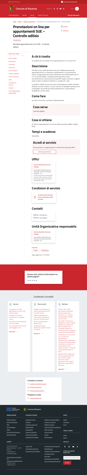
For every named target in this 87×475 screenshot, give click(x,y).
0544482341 (43, 215)
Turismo (46, 435)
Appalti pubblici (29, 427)
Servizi (32, 15)
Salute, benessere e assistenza (52, 427)
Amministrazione (14, 15)
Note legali (47, 456)
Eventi (65, 438)
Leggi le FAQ (29, 446)
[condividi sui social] (64, 26)
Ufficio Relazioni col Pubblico (14, 457)
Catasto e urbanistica (31, 432)
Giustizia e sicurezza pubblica (51, 420)
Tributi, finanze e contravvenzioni (48, 431)
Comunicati (66, 422)
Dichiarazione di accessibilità (51, 459)
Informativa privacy (49, 454)
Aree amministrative (12, 422)
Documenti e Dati (11, 435)
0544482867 (43, 218)
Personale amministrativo (13, 432)
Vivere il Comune (43, 15)
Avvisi (64, 425)
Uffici (8, 425)
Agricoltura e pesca (31, 420)
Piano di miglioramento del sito (52, 461)
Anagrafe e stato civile (31, 425)
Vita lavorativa (48, 437)
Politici (8, 430)
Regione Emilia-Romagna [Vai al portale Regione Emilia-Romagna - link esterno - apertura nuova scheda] (14, 2)
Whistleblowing (48, 449)
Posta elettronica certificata (33, 451)
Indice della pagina (16, 54)
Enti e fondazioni (11, 427)
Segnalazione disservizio (32, 449)
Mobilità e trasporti (49, 425)
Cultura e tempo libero (31, 435)
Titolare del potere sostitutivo (52, 451)
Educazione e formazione (32, 437)
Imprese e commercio (50, 422)
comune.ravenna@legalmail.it (14, 461)
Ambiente (28, 422)
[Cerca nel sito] (77, 9)
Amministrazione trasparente (52, 446)
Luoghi (65, 435)
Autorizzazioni (29, 430)
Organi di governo (11, 420)
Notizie (65, 420)
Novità (24, 15)
